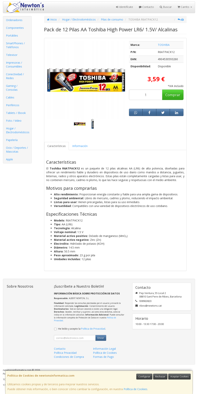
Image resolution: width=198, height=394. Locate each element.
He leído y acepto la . (82, 328)
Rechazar (160, 376)
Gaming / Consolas (12, 87)
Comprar (172, 94)
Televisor (11, 55)
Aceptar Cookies (179, 376)
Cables (10, 97)
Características (56, 146)
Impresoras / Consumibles (14, 64)
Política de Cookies (135, 389)
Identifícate (124, 7)
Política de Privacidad (93, 328)
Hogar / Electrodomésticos (17, 130)
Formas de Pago (103, 357)
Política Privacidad (65, 353)
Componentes (15, 28)
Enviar (100, 337)
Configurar (144, 376)
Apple (9, 159)
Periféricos (12, 105)
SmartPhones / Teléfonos (15, 45)
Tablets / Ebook (16, 113)
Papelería (12, 140)
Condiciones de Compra (69, 357)
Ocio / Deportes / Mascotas (17, 149)
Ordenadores (14, 20)
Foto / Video (13, 120)
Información (80, 146)
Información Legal (104, 348)
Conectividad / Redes (15, 76)
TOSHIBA (164, 45)
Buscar (166, 7)
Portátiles (12, 35)
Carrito (185, 7)
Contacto (146, 7)
